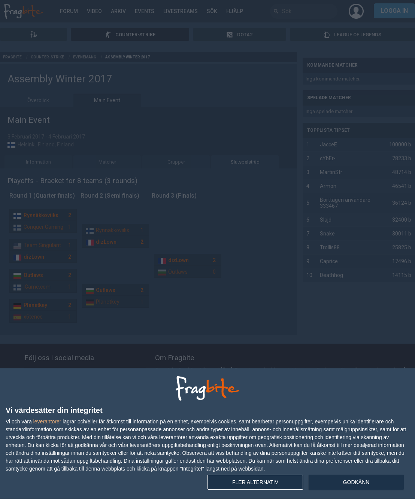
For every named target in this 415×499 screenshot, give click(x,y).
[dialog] (207, 434)
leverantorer (47, 421)
